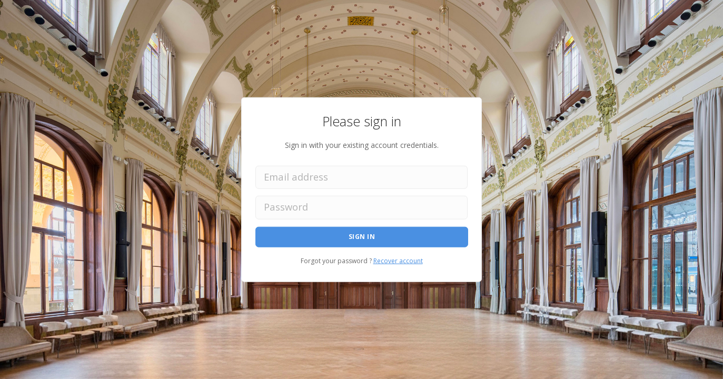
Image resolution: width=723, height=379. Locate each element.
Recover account (398, 260)
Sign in (362, 236)
